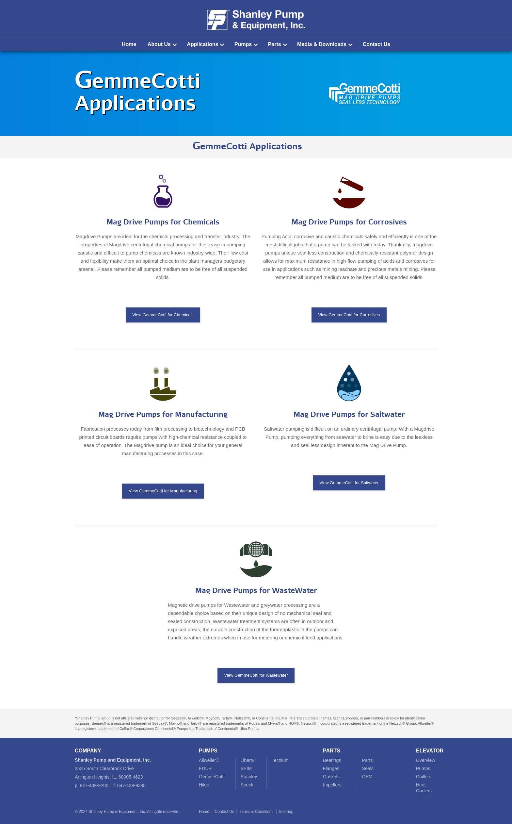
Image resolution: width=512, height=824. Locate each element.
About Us (159, 44)
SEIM (246, 768)
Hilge (204, 784)
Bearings (332, 760)
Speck (247, 784)
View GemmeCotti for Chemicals (163, 314)
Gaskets (331, 776)
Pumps (243, 44)
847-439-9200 (94, 785)
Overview (425, 760)
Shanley (249, 776)
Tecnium (280, 760)
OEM (367, 776)
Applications (202, 44)
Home (129, 44)
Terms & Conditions (256, 811)
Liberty (247, 760)
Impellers (332, 784)
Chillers (423, 776)
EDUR (205, 768)
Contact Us (376, 44)
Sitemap (286, 811)
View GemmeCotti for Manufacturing (163, 490)
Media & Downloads (321, 44)
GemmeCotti (212, 776)
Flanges (331, 768)
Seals (368, 768)
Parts (274, 44)
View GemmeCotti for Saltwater (348, 482)
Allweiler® (209, 760)
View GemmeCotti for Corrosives (349, 314)
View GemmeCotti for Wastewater (256, 675)
